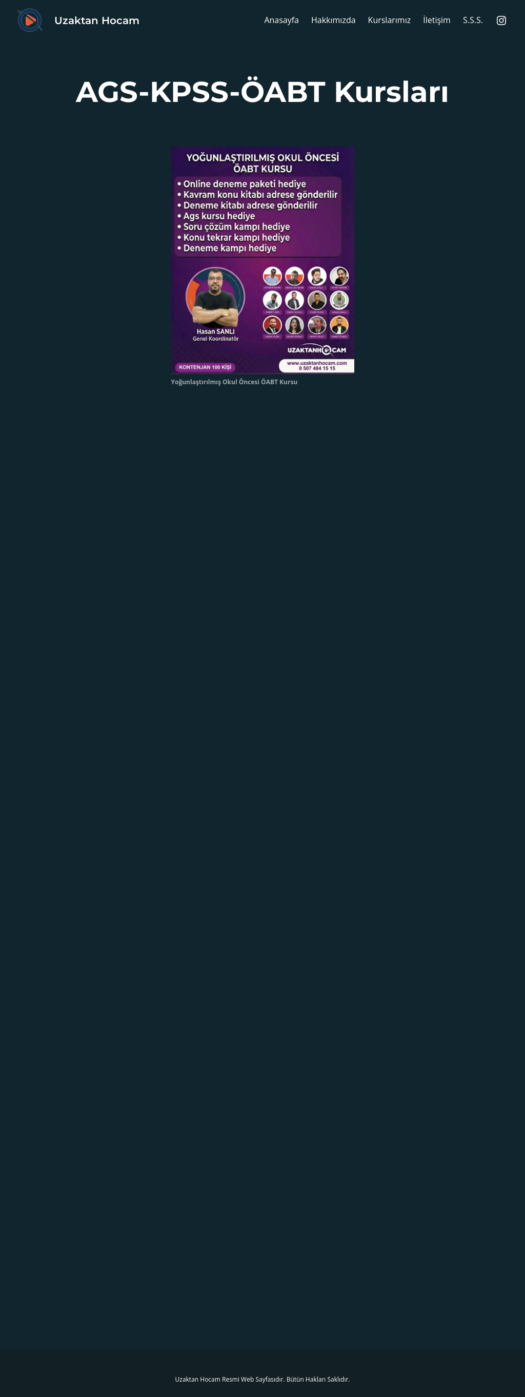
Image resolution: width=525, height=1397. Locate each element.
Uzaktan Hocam (96, 20)
